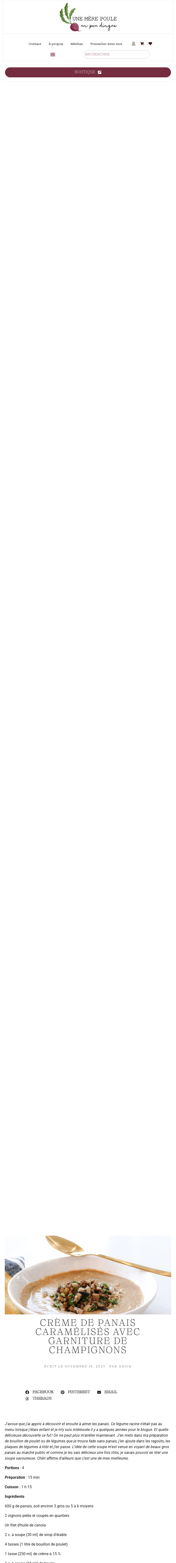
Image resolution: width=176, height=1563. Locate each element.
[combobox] (117, 54)
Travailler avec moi (106, 44)
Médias (76, 44)
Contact (35, 44)
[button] (53, 54)
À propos (55, 44)
